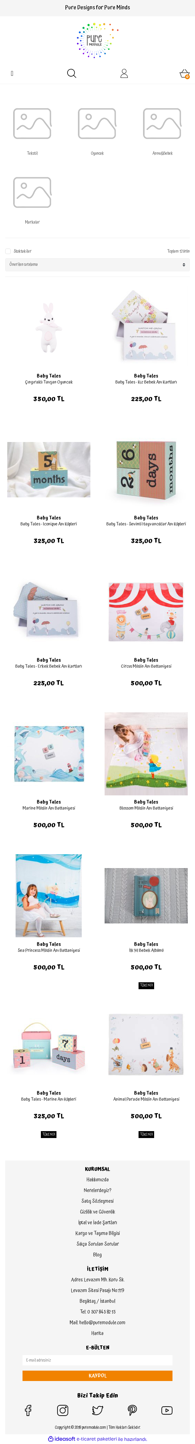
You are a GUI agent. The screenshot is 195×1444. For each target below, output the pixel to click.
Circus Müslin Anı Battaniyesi (146, 666)
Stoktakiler (23, 252)
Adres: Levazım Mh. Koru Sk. (97, 1280)
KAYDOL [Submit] (98, 1376)
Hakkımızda (98, 1180)
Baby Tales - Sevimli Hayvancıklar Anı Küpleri (146, 524)
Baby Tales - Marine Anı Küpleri (48, 1099)
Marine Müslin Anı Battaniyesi (49, 808)
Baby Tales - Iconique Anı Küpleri (48, 524)
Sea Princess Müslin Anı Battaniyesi (49, 950)
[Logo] (97, 40)
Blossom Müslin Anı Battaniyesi (146, 808)
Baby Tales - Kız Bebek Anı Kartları (146, 382)
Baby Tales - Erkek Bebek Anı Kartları (48, 666)
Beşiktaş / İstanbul (97, 1301)
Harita (97, 1333)
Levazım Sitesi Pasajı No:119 (97, 1290)
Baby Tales (49, 376)
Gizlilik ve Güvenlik (97, 1212)
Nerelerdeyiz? (97, 1190)
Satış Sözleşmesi (97, 1201)
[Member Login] (124, 73)
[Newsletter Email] (97, 1360)
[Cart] (184, 73)
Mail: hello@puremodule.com (97, 1323)
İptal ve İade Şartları (97, 1223)
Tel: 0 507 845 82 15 (97, 1312)
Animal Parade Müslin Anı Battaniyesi (146, 1099)
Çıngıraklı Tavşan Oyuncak (49, 382)
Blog (97, 1255)
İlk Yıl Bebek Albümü (146, 950)
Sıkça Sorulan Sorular (98, 1244)
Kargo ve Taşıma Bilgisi (98, 1233)
